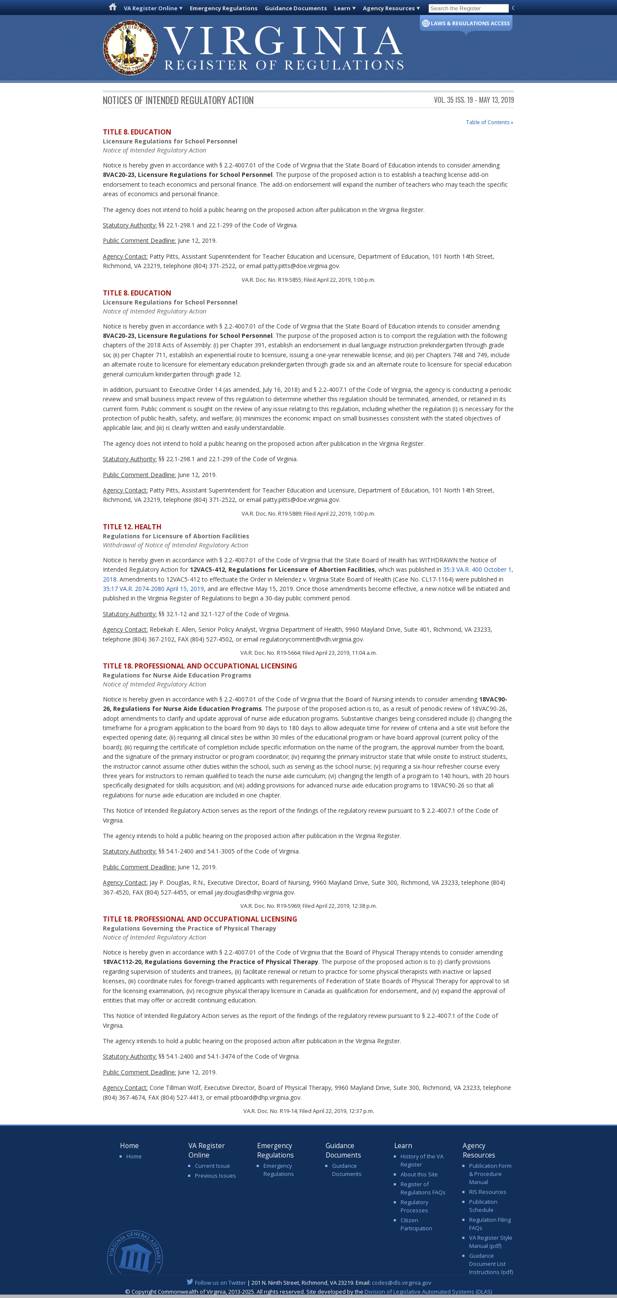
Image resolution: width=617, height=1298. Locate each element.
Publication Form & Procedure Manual (490, 1174)
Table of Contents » (489, 122)
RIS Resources (487, 1192)
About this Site (419, 1174)
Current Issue (212, 1166)
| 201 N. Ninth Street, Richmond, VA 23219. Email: (308, 1282)
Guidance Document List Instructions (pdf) (491, 1264)
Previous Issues (215, 1175)
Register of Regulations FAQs (423, 1188)
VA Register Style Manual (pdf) (490, 1242)
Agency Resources (389, 8)
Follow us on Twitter (220, 1282)
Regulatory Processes (414, 1206)
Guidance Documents (296, 8)
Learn (342, 8)
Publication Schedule (483, 1206)
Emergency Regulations (224, 8)
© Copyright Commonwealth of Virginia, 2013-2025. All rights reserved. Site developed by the (308, 1291)
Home (134, 1156)
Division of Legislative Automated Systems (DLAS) (428, 1291)
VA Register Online (150, 8)
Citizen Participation (416, 1224)
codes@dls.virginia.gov (401, 1282)
